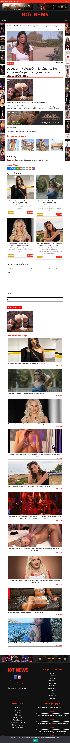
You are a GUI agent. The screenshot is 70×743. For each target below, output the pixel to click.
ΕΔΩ (12, 131)
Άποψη (52, 698)
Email (8, 300)
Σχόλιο (9, 272)
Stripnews (52, 681)
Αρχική (9, 26)
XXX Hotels (17, 715)
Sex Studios (17, 712)
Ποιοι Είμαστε (17, 720)
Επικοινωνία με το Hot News (17, 688)
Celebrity (15, 26)
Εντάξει (35, 740)
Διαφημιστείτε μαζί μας (17, 722)
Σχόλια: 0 (59, 63)
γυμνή (45, 160)
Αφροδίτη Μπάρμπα (33, 160)
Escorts (17, 707)
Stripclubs (17, 710)
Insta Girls (52, 686)
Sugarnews (52, 678)
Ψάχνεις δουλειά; (17, 725)
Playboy (11, 160)
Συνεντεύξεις (52, 688)
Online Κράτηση (17, 717)
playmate (19, 160)
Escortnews (52, 676)
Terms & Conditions (17, 727)
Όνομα (9, 293)
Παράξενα (52, 696)
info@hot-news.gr (17, 683)
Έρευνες (52, 693)
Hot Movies (52, 691)
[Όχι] (68, 739)
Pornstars (52, 683)
